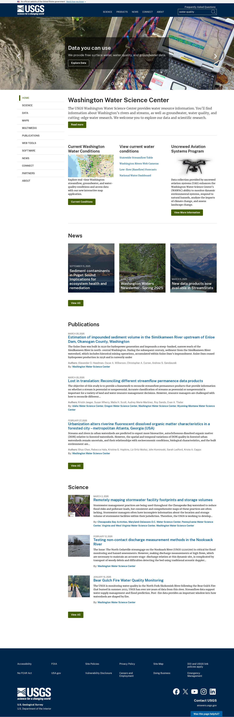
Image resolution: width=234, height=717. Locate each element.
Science (107, 12)
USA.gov (56, 673)
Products (122, 12)
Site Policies (92, 664)
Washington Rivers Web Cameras (139, 163)
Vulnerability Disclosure (98, 673)
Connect (147, 12)
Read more (77, 124)
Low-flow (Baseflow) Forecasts (138, 169)
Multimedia (29, 128)
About (160, 12)
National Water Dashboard (135, 175)
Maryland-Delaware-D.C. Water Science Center (154, 522)
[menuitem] (107, 10)
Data (25, 113)
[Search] (214, 12)
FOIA (54, 664)
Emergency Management (194, 674)
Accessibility (24, 664)
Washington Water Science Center (91, 366)
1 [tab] (112, 83)
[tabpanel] (117, 53)
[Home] (30, 14)
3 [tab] (121, 83)
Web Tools (29, 143)
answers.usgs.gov (207, 705)
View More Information (187, 212)
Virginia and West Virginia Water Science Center (128, 525)
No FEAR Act (24, 673)
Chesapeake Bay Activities (112, 522)
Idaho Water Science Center (87, 406)
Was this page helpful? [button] (206, 714)
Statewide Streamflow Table (136, 157)
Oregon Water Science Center (120, 406)
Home (25, 98)
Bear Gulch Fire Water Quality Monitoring (128, 580)
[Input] (197, 12)
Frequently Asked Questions (200, 7)
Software (28, 150)
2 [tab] (117, 83)
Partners (28, 173)
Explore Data (78, 63)
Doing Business (161, 673)
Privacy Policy (127, 664)
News (135, 12)
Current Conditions (82, 201)
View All (75, 303)
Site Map (158, 664)
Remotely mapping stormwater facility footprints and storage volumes (153, 500)
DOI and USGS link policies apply (197, 665)
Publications (31, 135)
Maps (25, 120)
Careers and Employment (126, 674)
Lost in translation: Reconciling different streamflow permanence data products (135, 381)
